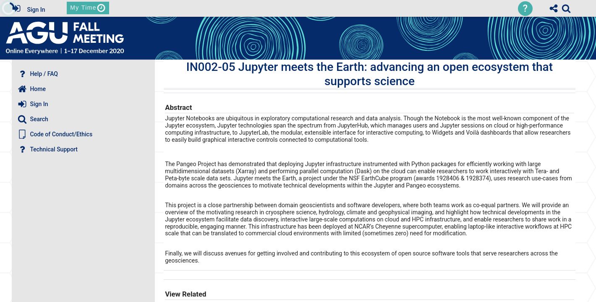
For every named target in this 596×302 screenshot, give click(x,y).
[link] (566, 8)
